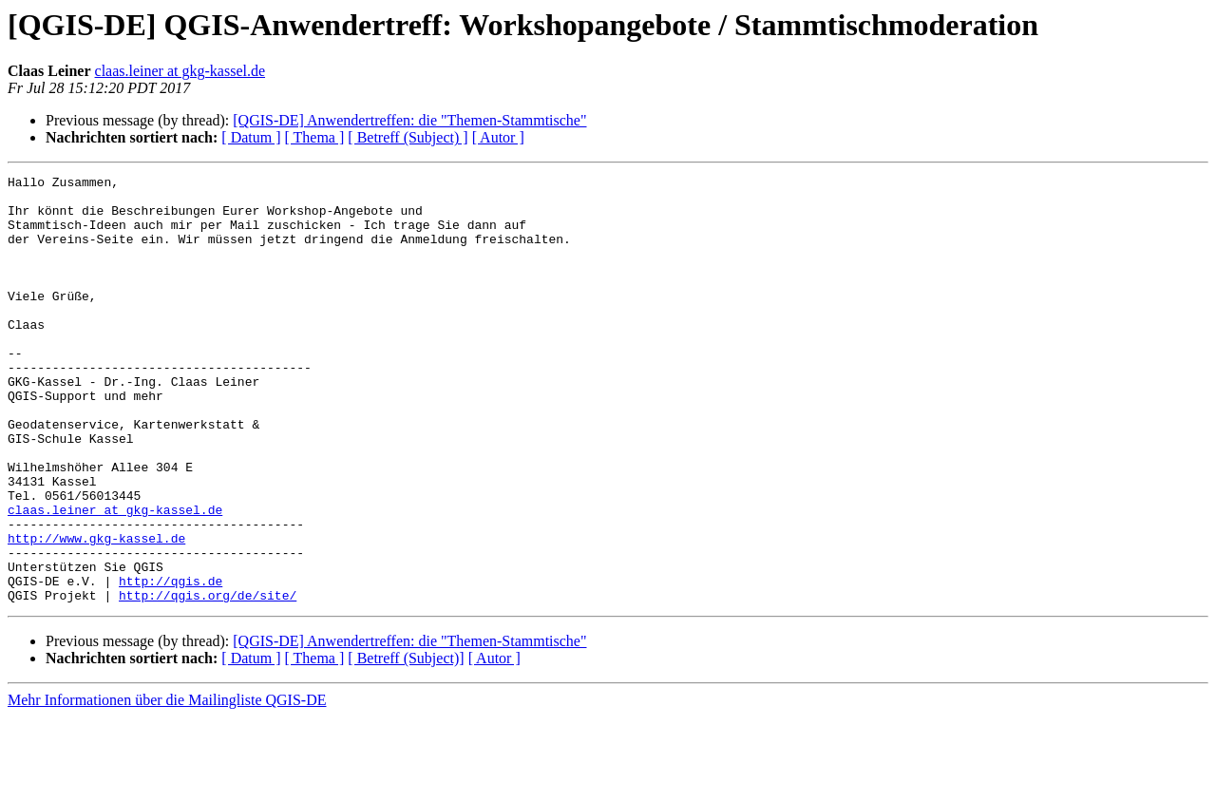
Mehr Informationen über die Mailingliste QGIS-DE (167, 785)
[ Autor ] (498, 137)
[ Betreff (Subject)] (406, 743)
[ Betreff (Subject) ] (407, 137)
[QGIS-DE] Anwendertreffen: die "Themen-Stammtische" (409, 120)
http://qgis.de (170, 663)
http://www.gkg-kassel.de (96, 612)
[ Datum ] (250, 137)
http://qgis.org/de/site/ (207, 680)
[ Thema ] (315, 137)
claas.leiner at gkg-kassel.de (180, 71)
